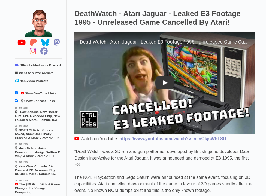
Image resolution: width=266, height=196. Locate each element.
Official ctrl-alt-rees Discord (38, 65)
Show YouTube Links (35, 93)
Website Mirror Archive (34, 73)
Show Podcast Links (35, 101)
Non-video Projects (31, 80)
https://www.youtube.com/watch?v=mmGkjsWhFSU (172, 138)
